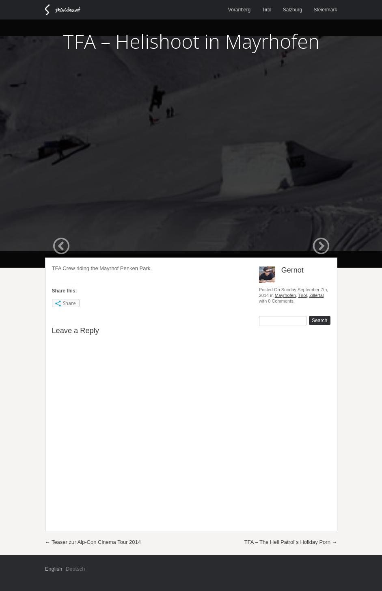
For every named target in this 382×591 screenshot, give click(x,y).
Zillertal (316, 295)
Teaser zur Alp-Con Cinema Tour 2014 (93, 542)
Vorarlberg (239, 10)
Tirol (267, 10)
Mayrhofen (285, 295)
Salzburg (292, 10)
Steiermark (325, 10)
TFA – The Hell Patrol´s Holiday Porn (290, 542)
